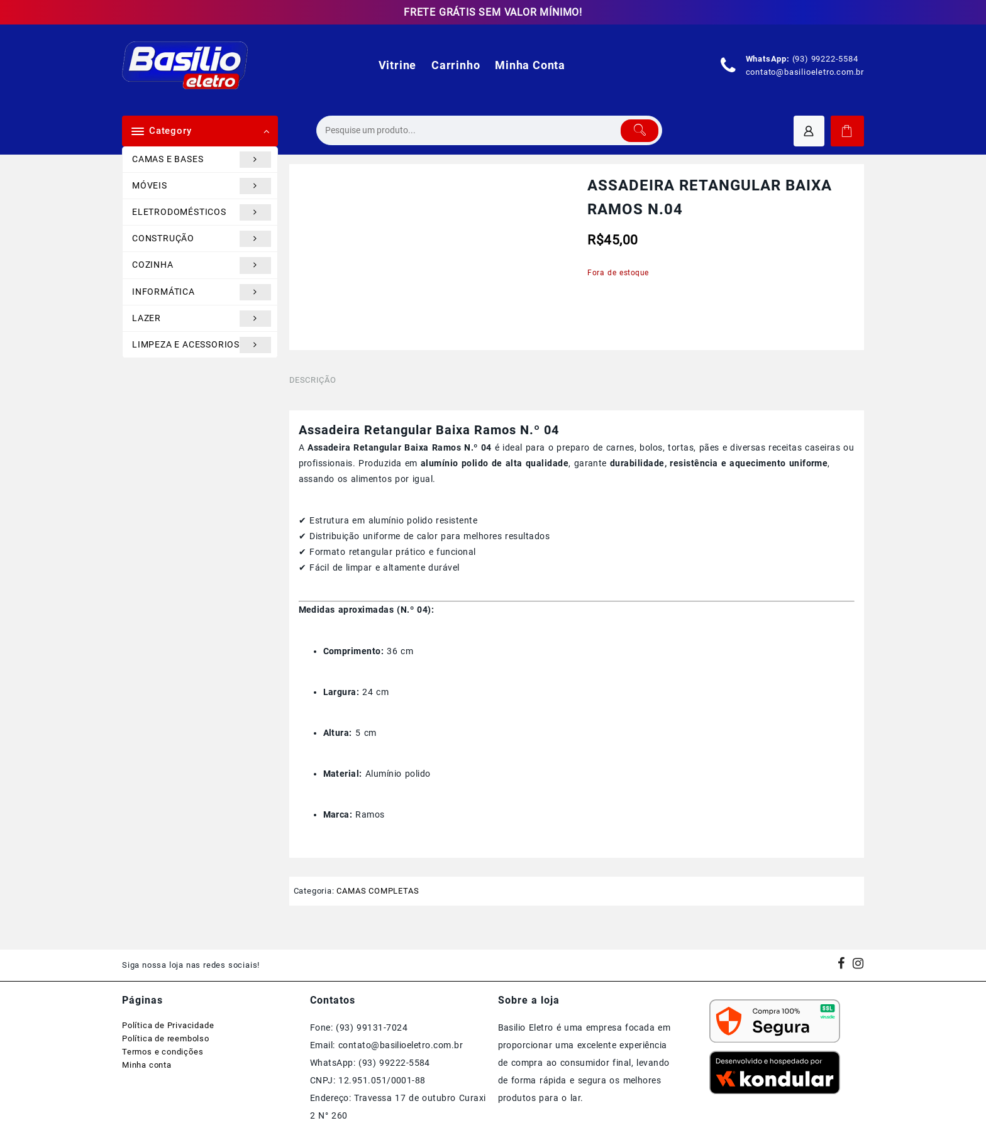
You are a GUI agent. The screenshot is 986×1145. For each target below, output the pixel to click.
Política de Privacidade (168, 1025)
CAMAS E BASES (201, 159)
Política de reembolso (165, 1038)
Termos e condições (162, 1051)
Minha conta (147, 1065)
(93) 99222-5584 (825, 58)
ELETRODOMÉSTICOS (201, 212)
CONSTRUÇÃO (201, 239)
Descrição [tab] (312, 380)
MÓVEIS (201, 186)
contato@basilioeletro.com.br (805, 72)
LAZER (201, 318)
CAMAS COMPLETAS (377, 891)
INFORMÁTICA (201, 292)
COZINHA (201, 265)
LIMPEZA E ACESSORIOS (201, 345)
